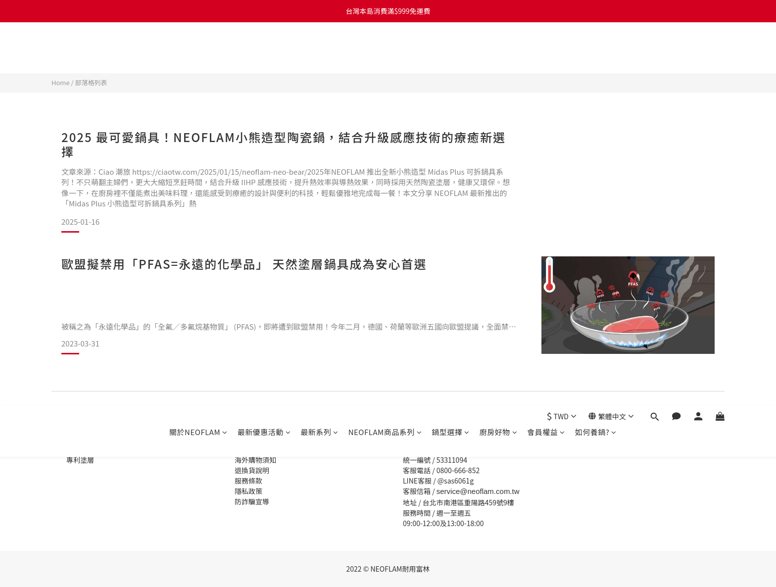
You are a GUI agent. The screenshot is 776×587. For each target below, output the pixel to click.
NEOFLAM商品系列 (385, 48)
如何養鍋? (596, 48)
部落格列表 (91, 82)
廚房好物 (499, 48)
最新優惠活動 (264, 48)
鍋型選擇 (451, 48)
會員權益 (546, 48)
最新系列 (319, 48)
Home (60, 82)
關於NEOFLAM (198, 48)
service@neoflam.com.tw (478, 491)
